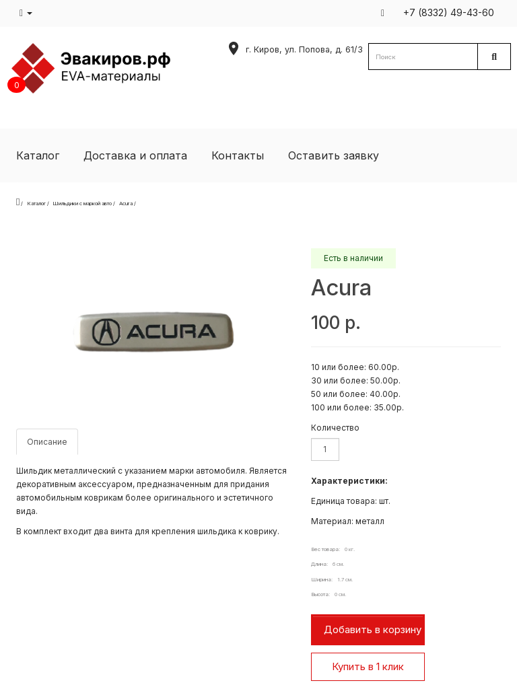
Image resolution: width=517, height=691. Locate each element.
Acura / (127, 204)
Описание (47, 442)
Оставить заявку (333, 155)
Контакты (237, 155)
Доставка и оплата (135, 155)
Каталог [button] (37, 155)
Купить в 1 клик (368, 666)
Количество (335, 428)
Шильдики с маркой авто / (84, 204)
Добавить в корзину (372, 629)
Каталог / (38, 204)
